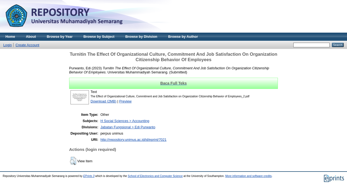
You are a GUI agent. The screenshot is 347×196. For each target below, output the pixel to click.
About (31, 37)
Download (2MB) (103, 101)
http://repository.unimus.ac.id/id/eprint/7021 (133, 140)
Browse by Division (141, 37)
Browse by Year (60, 37)
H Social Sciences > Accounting (124, 121)
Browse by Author (183, 37)
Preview (125, 101)
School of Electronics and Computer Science (155, 176)
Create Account (27, 45)
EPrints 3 (89, 176)
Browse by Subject (99, 37)
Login (7, 45)
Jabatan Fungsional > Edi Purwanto (127, 127)
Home (10, 37)
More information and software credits (248, 176)
